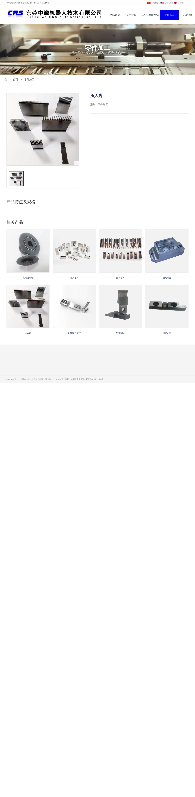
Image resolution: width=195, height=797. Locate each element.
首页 (15, 79)
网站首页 (115, 14)
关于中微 (131, 14)
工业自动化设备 (150, 14)
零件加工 (169, 14)
